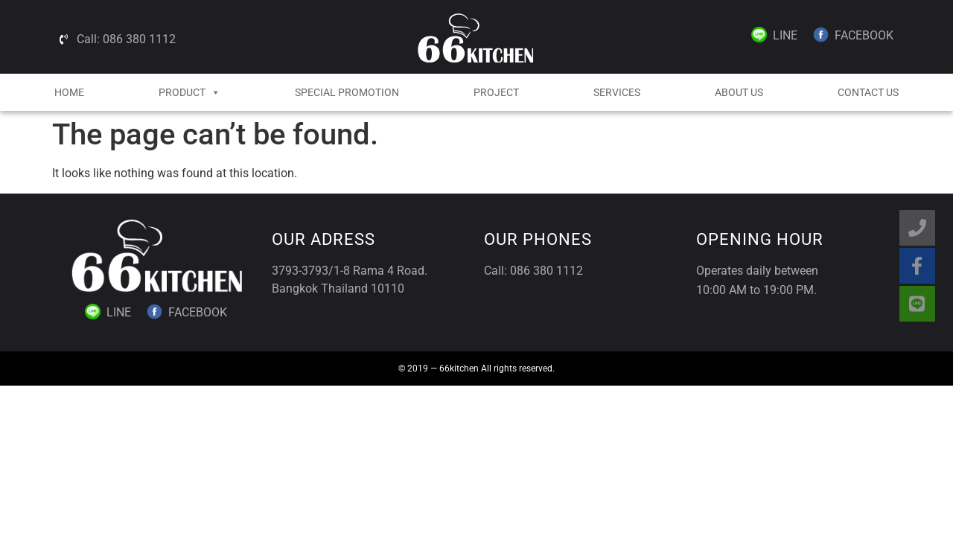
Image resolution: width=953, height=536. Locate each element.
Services (616, 92)
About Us (739, 92)
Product (189, 92)
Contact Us (868, 92)
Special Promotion (347, 92)
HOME (69, 92)
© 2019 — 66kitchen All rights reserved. (476, 368)
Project (496, 92)
